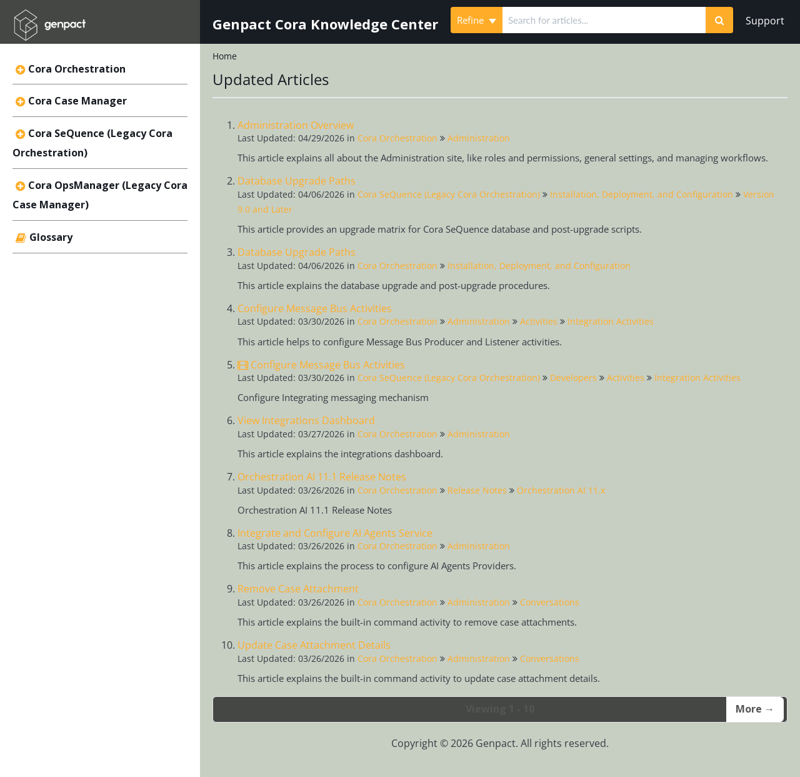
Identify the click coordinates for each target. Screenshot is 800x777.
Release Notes (477, 490)
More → (755, 709)
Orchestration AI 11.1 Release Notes (322, 477)
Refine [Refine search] (476, 20)
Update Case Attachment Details (314, 645)
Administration (479, 138)
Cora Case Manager (77, 101)
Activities (539, 321)
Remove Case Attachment (298, 589)
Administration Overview (296, 125)
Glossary (50, 237)
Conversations (549, 602)
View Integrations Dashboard (306, 420)
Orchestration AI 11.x (561, 490)
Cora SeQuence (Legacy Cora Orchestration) (449, 194)
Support (765, 21)
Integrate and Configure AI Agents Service (335, 533)
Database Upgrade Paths (297, 181)
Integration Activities (611, 321)
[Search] (719, 20)
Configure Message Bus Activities (315, 308)
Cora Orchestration (77, 69)
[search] (604, 20)
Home (224, 56)
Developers (573, 377)
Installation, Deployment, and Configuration (641, 194)
